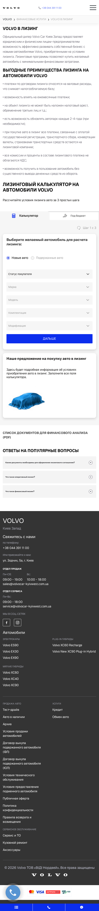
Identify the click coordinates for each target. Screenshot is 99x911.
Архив (7, 724)
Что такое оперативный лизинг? (20, 477)
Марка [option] (12, 287)
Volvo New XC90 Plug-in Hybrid (74, 651)
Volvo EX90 (11, 658)
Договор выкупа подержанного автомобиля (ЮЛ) (22, 763)
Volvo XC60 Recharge (67, 645)
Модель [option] (13, 300)
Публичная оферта (16, 798)
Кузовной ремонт (15, 843)
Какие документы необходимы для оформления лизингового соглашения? (40, 462)
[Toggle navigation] (93, 8)
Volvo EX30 (11, 651)
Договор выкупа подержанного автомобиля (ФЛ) (22, 747)
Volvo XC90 (11, 685)
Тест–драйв (11, 710)
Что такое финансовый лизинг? (19, 491)
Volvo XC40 (11, 679)
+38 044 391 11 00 (16, 548)
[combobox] (49, 287)
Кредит (57, 710)
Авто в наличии (14, 717)
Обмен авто (60, 717)
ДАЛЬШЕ (49, 339)
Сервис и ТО (12, 835)
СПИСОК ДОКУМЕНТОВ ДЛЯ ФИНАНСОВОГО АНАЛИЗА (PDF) (45, 435)
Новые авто (20, 258)
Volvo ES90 (11, 645)
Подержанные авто (49, 258)
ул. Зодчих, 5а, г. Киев (18, 560)
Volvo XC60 (11, 673)
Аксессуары (11, 850)
